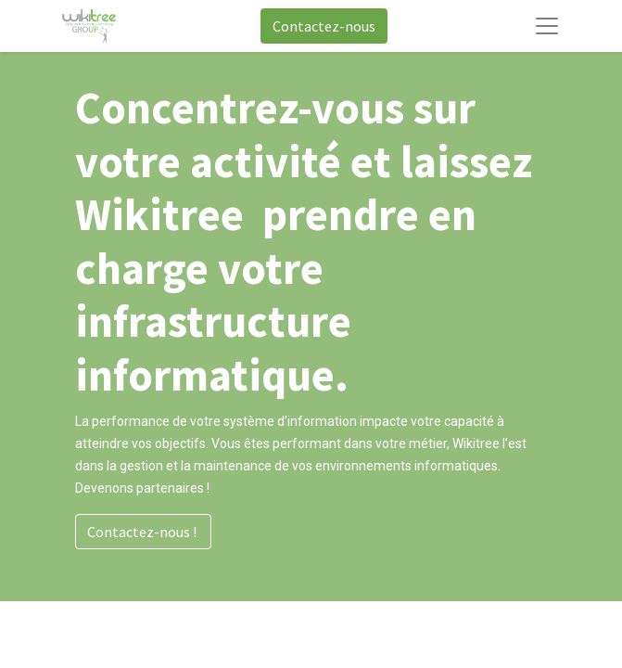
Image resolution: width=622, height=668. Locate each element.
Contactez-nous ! (143, 531)
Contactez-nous (324, 26)
